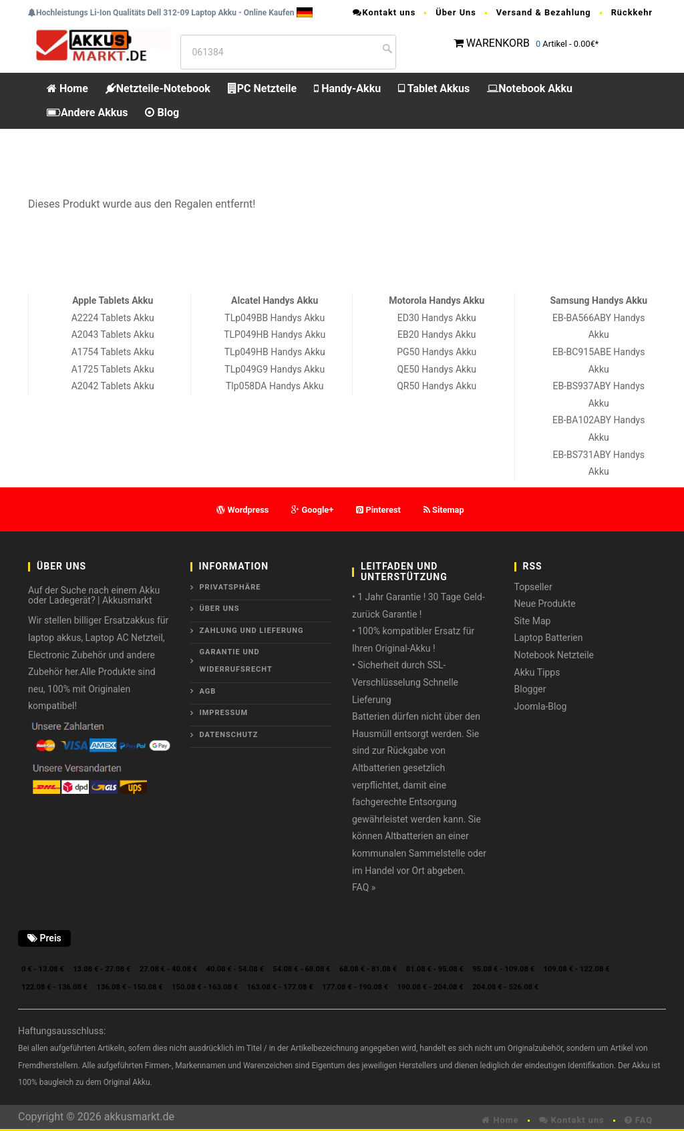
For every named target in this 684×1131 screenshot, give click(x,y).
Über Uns (456, 12)
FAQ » (363, 887)
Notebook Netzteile (554, 655)
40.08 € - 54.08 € (235, 969)
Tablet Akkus (434, 88)
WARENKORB (498, 43)
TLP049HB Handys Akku (274, 334)
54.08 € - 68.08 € (301, 969)
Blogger (530, 689)
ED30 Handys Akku (436, 317)
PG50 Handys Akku (436, 352)
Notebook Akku (529, 88)
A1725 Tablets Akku (112, 369)
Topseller (533, 587)
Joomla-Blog (540, 706)
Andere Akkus (87, 112)
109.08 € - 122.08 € (577, 969)
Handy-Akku (347, 88)
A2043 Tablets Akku (112, 334)
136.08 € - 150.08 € (130, 987)
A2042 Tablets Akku (112, 386)
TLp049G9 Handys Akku (274, 369)
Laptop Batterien (548, 637)
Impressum (224, 712)
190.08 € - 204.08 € (430, 987)
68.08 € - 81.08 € (368, 969)
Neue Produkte (545, 603)
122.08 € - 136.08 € (54, 987)
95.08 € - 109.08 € (503, 969)
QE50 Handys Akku (436, 369)
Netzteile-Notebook (158, 88)
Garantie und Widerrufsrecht (236, 661)
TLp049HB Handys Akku (274, 352)
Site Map (532, 621)
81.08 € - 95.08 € (435, 969)
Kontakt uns (384, 12)
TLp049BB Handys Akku (274, 317)
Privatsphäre (230, 587)
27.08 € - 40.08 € (168, 969)
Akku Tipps (537, 672)
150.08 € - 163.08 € (205, 987)
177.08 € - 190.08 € (355, 987)
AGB (208, 691)
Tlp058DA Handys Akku (274, 386)
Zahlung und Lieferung (252, 630)
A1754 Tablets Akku (112, 352)
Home (67, 88)
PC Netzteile (262, 88)
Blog (162, 112)
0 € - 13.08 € (42, 969)
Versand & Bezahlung (543, 12)
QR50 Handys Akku (436, 386)
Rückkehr (632, 12)
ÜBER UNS (220, 608)
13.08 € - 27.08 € (101, 969)
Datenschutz (229, 734)
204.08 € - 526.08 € (505, 987)
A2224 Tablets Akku (112, 317)
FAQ (639, 1120)
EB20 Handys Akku (436, 334)
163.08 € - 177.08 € (280, 987)
